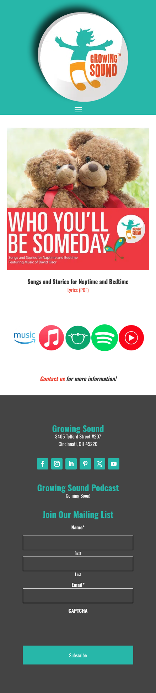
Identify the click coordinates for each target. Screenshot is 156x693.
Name (78, 527)
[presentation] (77, 628)
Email (78, 584)
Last (78, 574)
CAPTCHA (78, 610)
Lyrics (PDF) (78, 289)
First (78, 553)
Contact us (52, 378)
